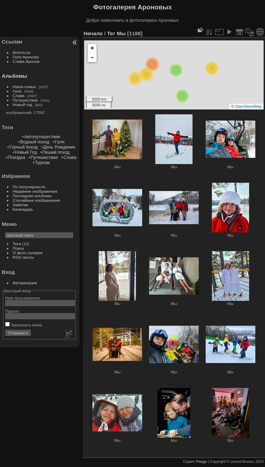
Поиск (18, 248)
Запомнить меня (23, 325)
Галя (17, 91)
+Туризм (41, 162)
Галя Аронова (26, 57)
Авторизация (25, 282)
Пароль (12, 311)
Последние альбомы (32, 195)
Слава (19, 95)
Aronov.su (22, 52)
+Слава (69, 157)
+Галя (58, 141)
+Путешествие (43, 157)
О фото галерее (28, 252)
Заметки (20, 204)
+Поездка (15, 157)
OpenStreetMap (248, 106)
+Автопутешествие (41, 136)
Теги (17, 243)
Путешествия (25, 100)
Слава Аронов (26, 61)
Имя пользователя (22, 298)
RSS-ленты (23, 257)
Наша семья (24, 86)
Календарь (23, 209)
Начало (93, 33)
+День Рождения (58, 147)
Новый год (22, 104)
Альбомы (14, 76)
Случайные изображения (36, 200)
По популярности (29, 186)
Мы (121, 33)
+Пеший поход (54, 152)
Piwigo (201, 461)
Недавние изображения (35, 191)
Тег (111, 33)
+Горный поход (22, 147)
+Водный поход (33, 141)
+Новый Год (24, 152)
